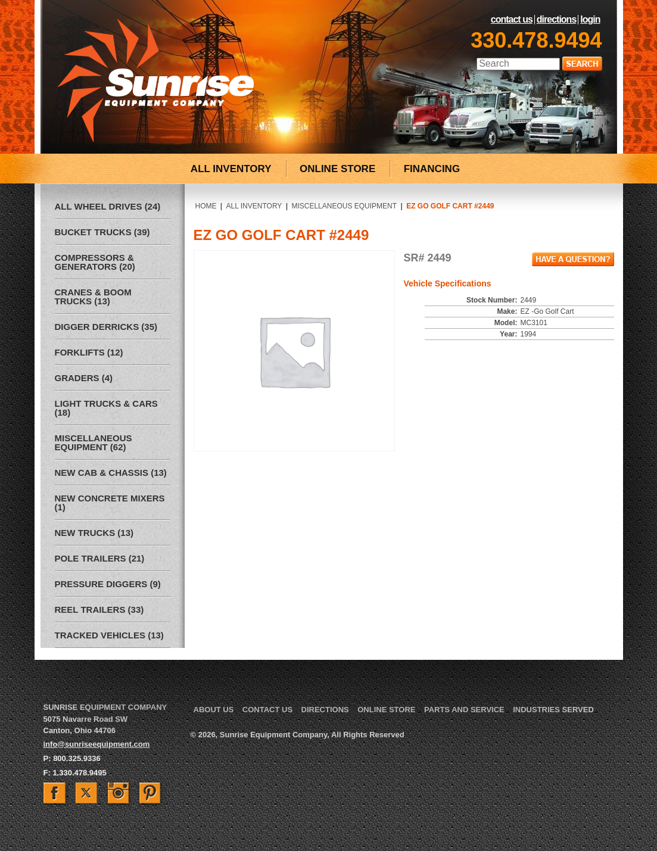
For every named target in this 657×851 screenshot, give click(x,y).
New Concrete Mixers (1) (110, 502)
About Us (214, 709)
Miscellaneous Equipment (344, 206)
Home (206, 206)
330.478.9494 (536, 40)
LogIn (590, 19)
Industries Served (553, 709)
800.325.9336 (77, 758)
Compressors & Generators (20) (95, 262)
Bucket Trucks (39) (102, 232)
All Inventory (254, 206)
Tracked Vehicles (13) (109, 635)
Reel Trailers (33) (99, 609)
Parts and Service (464, 709)
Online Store (386, 709)
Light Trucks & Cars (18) (106, 407)
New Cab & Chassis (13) (111, 472)
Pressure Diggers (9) (108, 584)
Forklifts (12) (89, 352)
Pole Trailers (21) (100, 558)
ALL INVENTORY (231, 168)
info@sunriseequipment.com (96, 744)
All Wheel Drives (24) (108, 206)
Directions (556, 19)
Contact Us (512, 19)
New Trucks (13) (94, 533)
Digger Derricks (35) (106, 327)
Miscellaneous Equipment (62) (93, 442)
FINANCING (432, 168)
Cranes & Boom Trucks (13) (93, 296)
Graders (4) (84, 378)
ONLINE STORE (337, 168)
